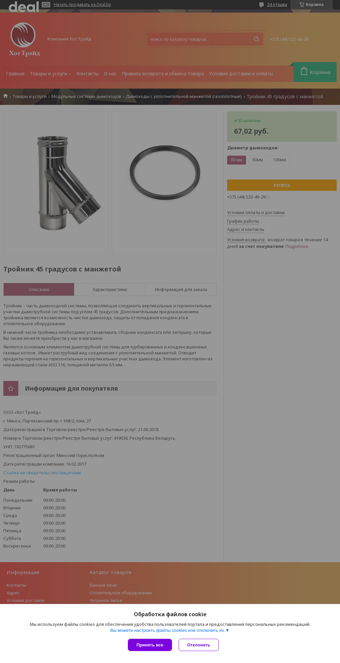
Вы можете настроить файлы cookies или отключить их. (167, 630)
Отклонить (198, 644)
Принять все (149, 644)
